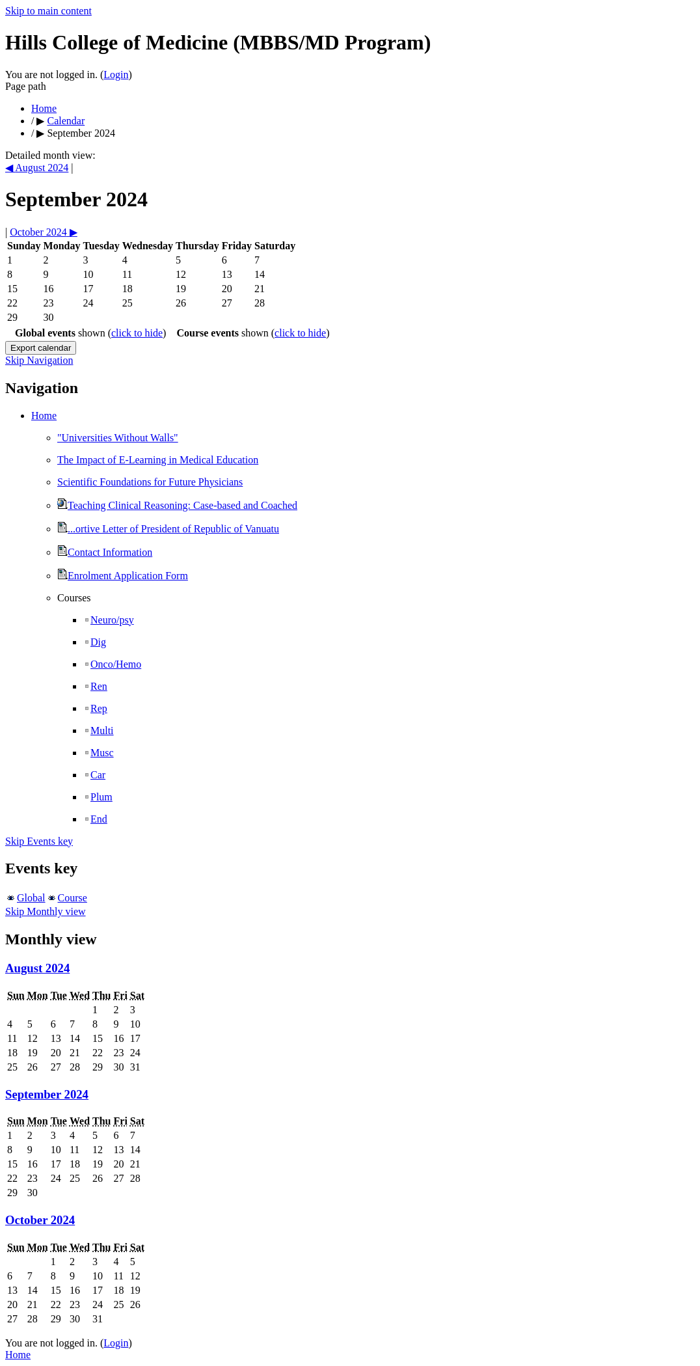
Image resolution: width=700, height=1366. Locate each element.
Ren (95, 686)
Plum (98, 796)
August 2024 (37, 968)
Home (44, 108)
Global (31, 897)
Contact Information (104, 552)
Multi (98, 730)
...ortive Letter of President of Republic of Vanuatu (168, 528)
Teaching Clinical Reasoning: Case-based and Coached (177, 505)
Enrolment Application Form (122, 575)
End (95, 819)
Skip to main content (48, 10)
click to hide (137, 332)
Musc (98, 752)
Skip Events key (39, 841)
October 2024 (40, 1220)
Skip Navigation (39, 360)
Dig (94, 642)
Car (94, 774)
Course (72, 897)
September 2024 (46, 1094)
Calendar (66, 120)
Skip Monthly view (45, 911)
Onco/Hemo (112, 664)
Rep (95, 708)
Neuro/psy (108, 619)
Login (115, 74)
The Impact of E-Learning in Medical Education (157, 459)
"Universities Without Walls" (117, 437)
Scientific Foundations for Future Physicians (150, 481)
